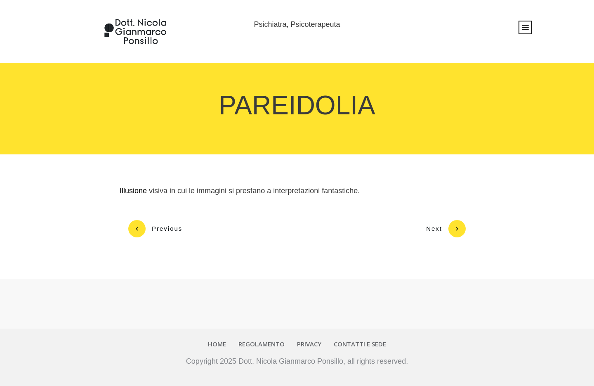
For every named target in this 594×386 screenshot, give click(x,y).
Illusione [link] (133, 191)
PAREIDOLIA (297, 105)
